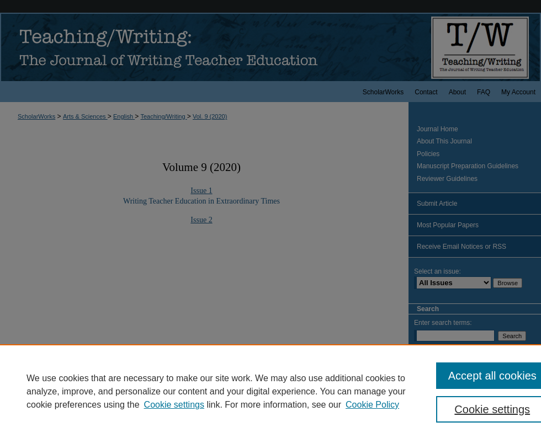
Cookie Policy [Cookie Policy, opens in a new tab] (372, 404)
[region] (270, 391)
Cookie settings (174, 404)
